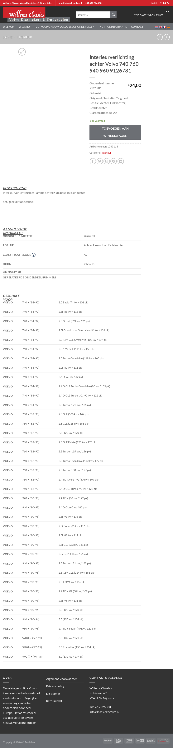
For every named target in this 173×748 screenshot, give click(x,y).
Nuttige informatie (113, 26)
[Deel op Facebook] (93, 161)
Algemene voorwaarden (62, 679)
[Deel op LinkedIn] (121, 161)
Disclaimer (53, 693)
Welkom (9, 26)
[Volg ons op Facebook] (161, 3)
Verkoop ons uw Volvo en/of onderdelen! (65, 26)
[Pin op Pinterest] (113, 161)
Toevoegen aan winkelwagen (115, 132)
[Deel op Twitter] (100, 161)
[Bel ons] (168, 3)
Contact (137, 26)
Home (7, 37)
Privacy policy (55, 686)
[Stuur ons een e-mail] (164, 3)
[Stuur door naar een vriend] (106, 161)
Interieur (24, 37)
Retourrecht (54, 701)
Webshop (25, 26)
